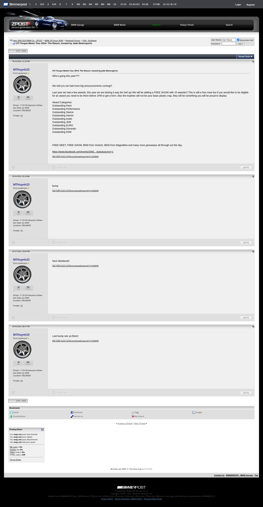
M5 (96, 4)
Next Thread (139, 423)
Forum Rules (15, 459)
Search (229, 25)
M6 (102, 4)
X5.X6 (145, 4)
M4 (90, 4)
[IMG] (12, 452)
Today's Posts (187, 25)
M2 (78, 4)
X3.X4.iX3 (134, 4)
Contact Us (219, 475)
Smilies (13, 449)
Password (215, 43)
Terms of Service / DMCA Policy (128, 498)
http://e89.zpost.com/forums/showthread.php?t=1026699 (75, 157)
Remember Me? (245, 40)
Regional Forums (73, 41)
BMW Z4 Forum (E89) (54, 41)
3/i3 (42, 4)
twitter (16, 412)
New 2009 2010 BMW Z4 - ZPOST (27, 41)
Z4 (114, 4)
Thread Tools (244, 56)
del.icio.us (78, 416)
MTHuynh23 (21, 69)
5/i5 (54, 4)
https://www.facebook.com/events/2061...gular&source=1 (82, 151)
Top (256, 475)
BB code (13, 447)
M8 (108, 4)
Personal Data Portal (153, 498)
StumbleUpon (19, 416)
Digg (137, 412)
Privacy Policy (107, 498)
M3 (84, 4)
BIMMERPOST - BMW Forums (239, 475)
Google (199, 412)
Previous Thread (125, 423)
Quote (246, 168)
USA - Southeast (89, 41)
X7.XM (156, 4)
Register (251, 5)
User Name (216, 39)
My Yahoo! (139, 416)
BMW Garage (77, 25)
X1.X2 (123, 4)
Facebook (78, 412)
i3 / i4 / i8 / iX (170, 4)
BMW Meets (120, 25)
